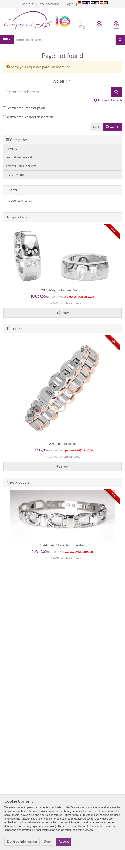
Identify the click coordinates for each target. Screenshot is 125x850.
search (112, 127)
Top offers (14, 328)
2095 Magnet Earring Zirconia (62, 290)
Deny (47, 841)
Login (69, 4)
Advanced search (108, 100)
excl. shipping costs (70, 303)
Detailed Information (22, 841)
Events (12, 190)
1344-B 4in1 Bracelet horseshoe (63, 545)
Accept (64, 841)
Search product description (25, 108)
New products (17, 482)
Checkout (27, 4)
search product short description (29, 117)
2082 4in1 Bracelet (62, 443)
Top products (17, 217)
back (96, 127)
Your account (49, 4)
